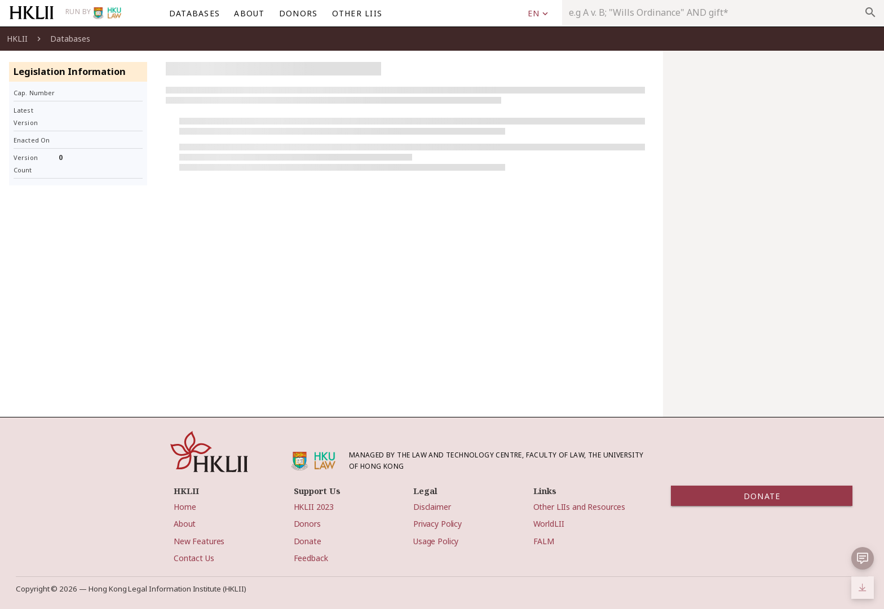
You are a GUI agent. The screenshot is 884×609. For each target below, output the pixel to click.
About (185, 523)
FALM (543, 541)
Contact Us (194, 558)
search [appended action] (870, 12)
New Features (199, 541)
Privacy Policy (437, 523)
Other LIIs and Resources (579, 506)
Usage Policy (435, 541)
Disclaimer (432, 506)
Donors (307, 523)
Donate (307, 541)
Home (185, 506)
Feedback (311, 558)
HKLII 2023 (314, 506)
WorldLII (548, 523)
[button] (862, 558)
